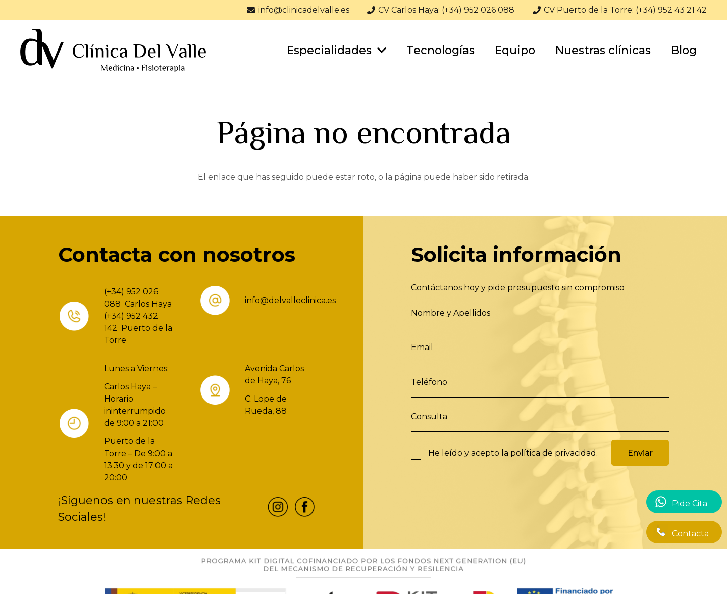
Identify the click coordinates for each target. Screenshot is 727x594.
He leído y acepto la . (513, 453)
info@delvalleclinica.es (290, 300)
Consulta (429, 416)
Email (422, 347)
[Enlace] (113, 50)
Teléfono (429, 382)
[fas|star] (278, 509)
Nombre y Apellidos (450, 313)
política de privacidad (553, 453)
